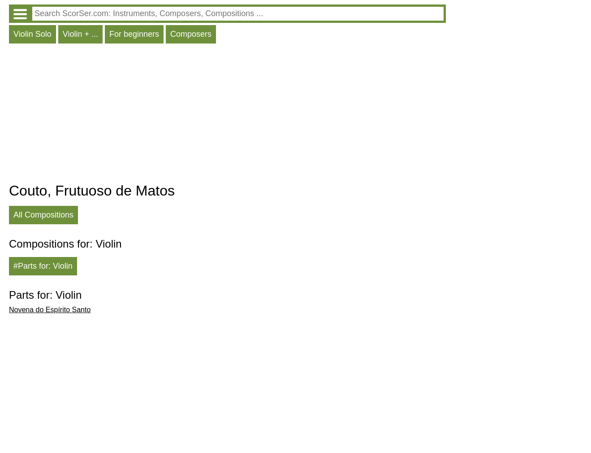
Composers (190, 34)
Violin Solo (32, 34)
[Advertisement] (227, 115)
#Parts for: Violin (43, 265)
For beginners (134, 34)
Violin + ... (80, 34)
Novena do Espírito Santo (50, 310)
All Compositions (43, 214)
